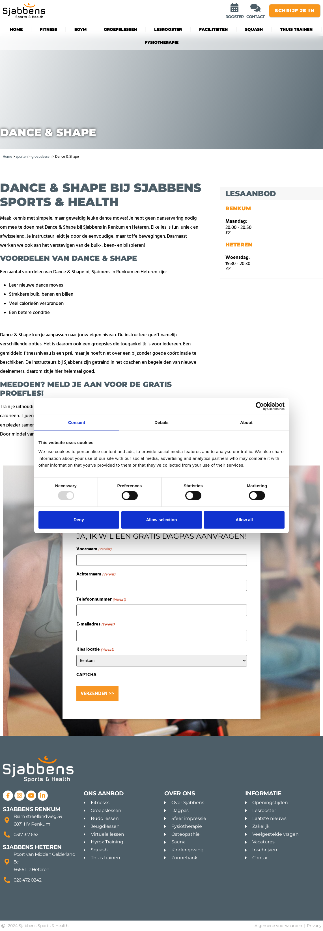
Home (16, 29)
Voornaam (93, 549)
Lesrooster (168, 29)
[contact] (255, 7)
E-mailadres (95, 624)
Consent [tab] (76, 422)
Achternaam (95, 574)
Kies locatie (95, 649)
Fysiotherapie (161, 42)
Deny (79, 519)
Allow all (244, 519)
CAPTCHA (86, 674)
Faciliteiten (213, 29)
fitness (48, 29)
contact (255, 16)
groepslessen (120, 29)
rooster (234, 16)
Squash (254, 29)
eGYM (80, 29)
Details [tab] (161, 422)
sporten (22, 156)
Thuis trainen (296, 29)
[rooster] (234, 7)
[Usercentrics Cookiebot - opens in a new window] (260, 406)
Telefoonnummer (101, 599)
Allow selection (161, 519)
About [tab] (246, 422)
